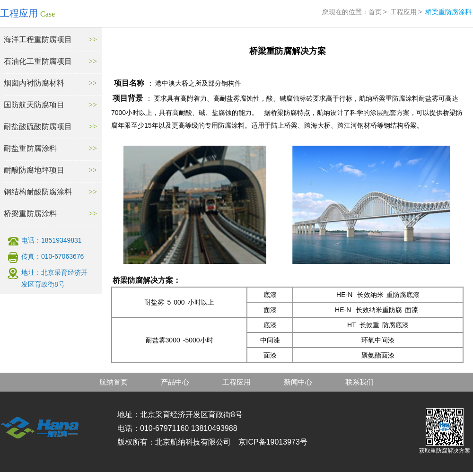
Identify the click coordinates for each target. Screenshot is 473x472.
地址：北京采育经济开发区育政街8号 (54, 278)
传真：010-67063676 (52, 256)
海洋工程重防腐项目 (38, 39)
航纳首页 (113, 382)
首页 (375, 12)
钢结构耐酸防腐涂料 (38, 192)
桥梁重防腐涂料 (30, 214)
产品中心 (175, 382)
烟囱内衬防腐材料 (34, 83)
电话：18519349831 (51, 240)
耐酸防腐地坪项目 (34, 170)
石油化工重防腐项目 (38, 61)
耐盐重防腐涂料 (30, 148)
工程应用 (403, 12)
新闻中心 (298, 382)
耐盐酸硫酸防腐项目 (38, 126)
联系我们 (359, 382)
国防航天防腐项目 (34, 105)
